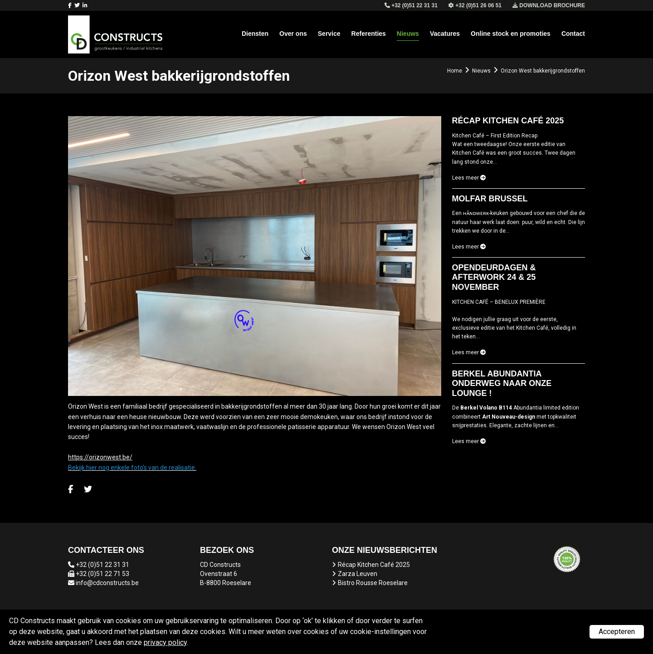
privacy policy (165, 642)
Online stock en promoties (511, 33)
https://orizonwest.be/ (100, 457)
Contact (573, 33)
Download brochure (548, 5)
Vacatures (445, 33)
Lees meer (469, 178)
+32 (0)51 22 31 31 (102, 564)
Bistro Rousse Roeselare (373, 582)
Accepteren (617, 631)
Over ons (293, 33)
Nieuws (408, 33)
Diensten (255, 33)
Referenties (368, 33)
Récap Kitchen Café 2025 (374, 564)
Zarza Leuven (357, 573)
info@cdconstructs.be (107, 582)
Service (329, 33)
